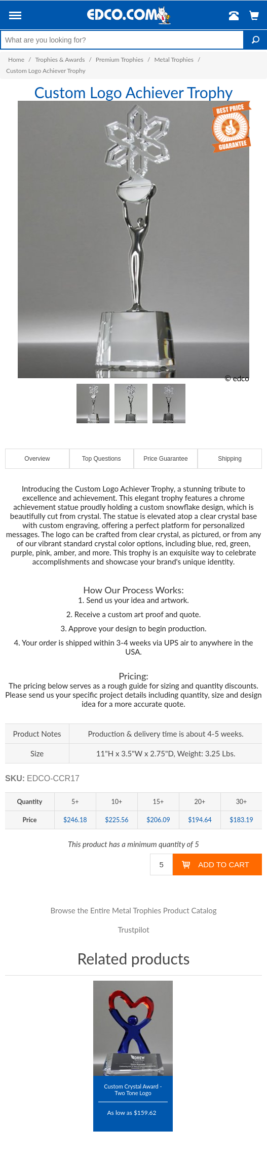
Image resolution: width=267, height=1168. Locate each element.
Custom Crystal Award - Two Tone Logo (133, 1089)
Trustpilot (133, 929)
